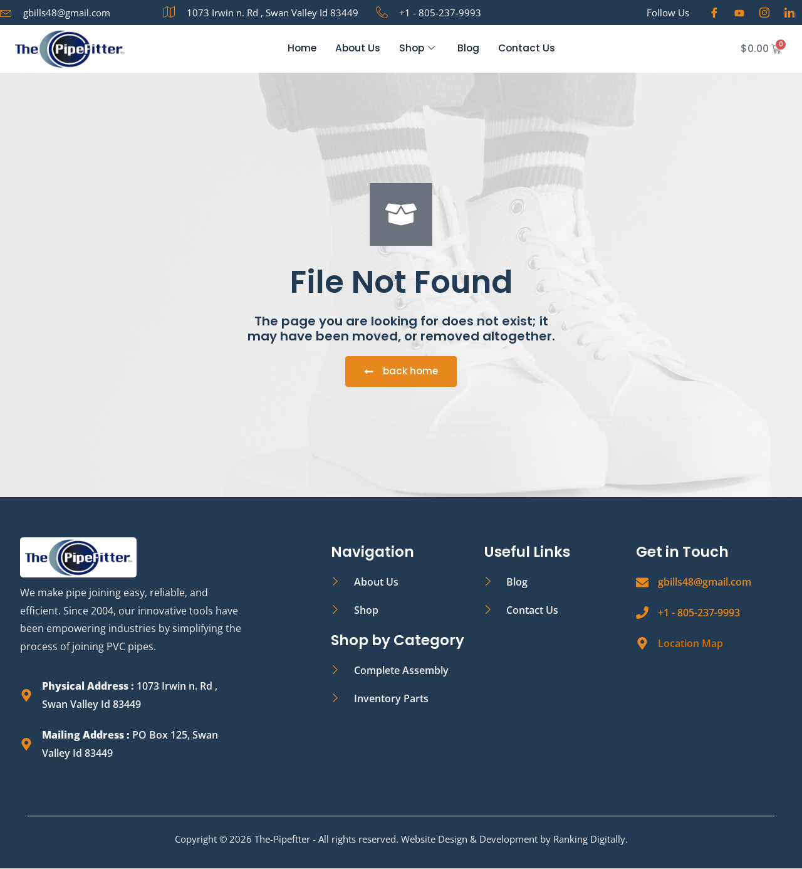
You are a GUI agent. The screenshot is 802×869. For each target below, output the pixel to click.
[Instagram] (764, 12)
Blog (469, 48)
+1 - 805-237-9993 (699, 613)
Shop (416, 48)
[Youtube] (739, 12)
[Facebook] (714, 12)
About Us (356, 48)
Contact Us (528, 48)
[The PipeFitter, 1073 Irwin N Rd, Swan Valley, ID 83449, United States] (553, 691)
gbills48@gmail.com (704, 582)
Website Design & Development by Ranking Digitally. (514, 839)
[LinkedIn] (789, 12)
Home (299, 48)
